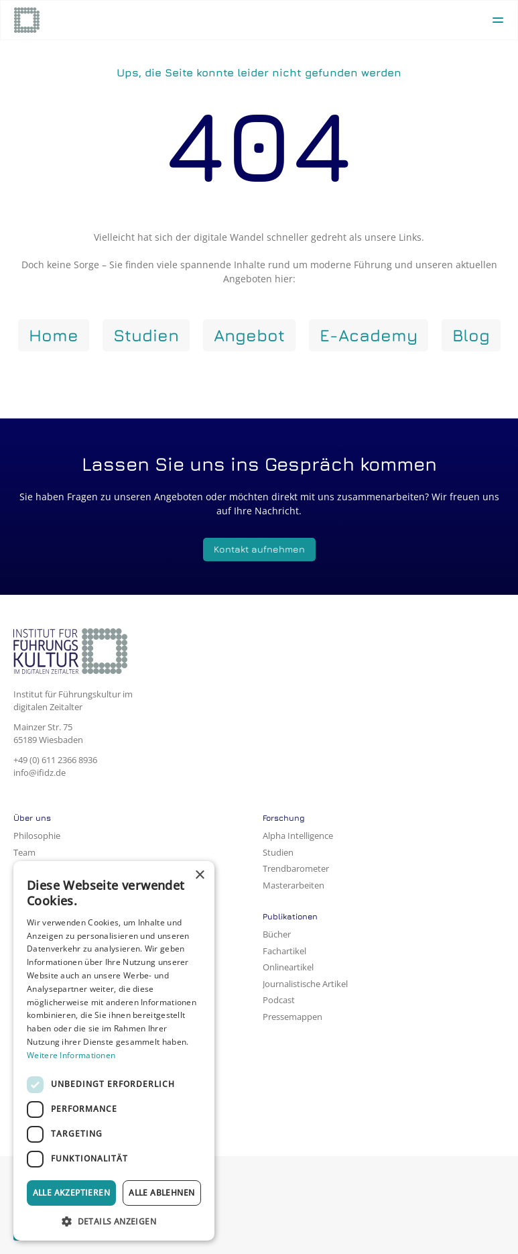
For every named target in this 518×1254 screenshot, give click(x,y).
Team (24, 852)
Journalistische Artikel (305, 984)
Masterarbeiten (293, 885)
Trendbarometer (296, 868)
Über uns (32, 818)
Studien (278, 852)
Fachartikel (284, 951)
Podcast (279, 1000)
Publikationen (290, 916)
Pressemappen (292, 1017)
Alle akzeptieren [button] (71, 1192)
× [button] (199, 875)
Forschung (284, 818)
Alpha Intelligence (298, 836)
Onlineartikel (288, 967)
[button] (114, 1220)
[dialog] (113, 1051)
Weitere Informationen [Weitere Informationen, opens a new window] (71, 1055)
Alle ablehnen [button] (161, 1192)
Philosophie (36, 836)
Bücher (277, 934)
